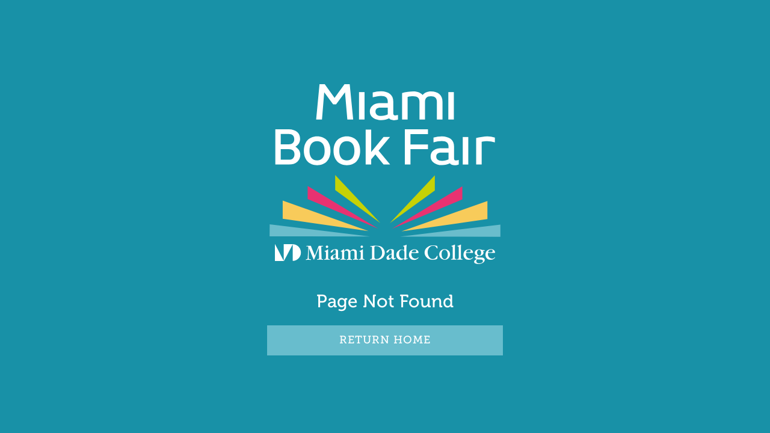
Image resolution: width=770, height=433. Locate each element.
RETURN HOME (385, 339)
